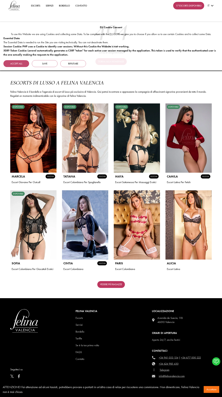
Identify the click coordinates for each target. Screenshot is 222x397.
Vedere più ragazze (111, 284)
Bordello (64, 5)
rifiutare (73, 63)
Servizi (49, 5)
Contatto (80, 359)
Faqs (79, 352)
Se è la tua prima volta (87, 345)
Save (44, 63)
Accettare (211, 389)
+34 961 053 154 (168, 357)
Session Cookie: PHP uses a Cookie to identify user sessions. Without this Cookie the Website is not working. (66, 46)
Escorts (79, 318)
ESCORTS (35, 5)
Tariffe (79, 338)
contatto (81, 5)
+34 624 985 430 (168, 364)
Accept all (16, 63)
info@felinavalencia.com (172, 376)
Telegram (164, 370)
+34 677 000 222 (191, 357)
